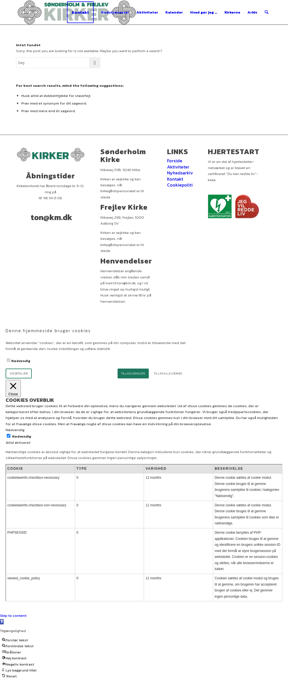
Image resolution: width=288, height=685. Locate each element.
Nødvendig (20, 360)
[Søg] (266, 12)
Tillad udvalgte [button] (133, 373)
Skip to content (13, 615)
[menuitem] (80, 12)
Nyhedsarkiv (180, 172)
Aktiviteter (178, 166)
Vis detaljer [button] (19, 373)
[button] (2, 621)
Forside (174, 160)
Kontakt (175, 179)
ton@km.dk (51, 217)
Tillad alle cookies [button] (168, 373)
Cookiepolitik (181, 184)
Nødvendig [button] (15, 430)
